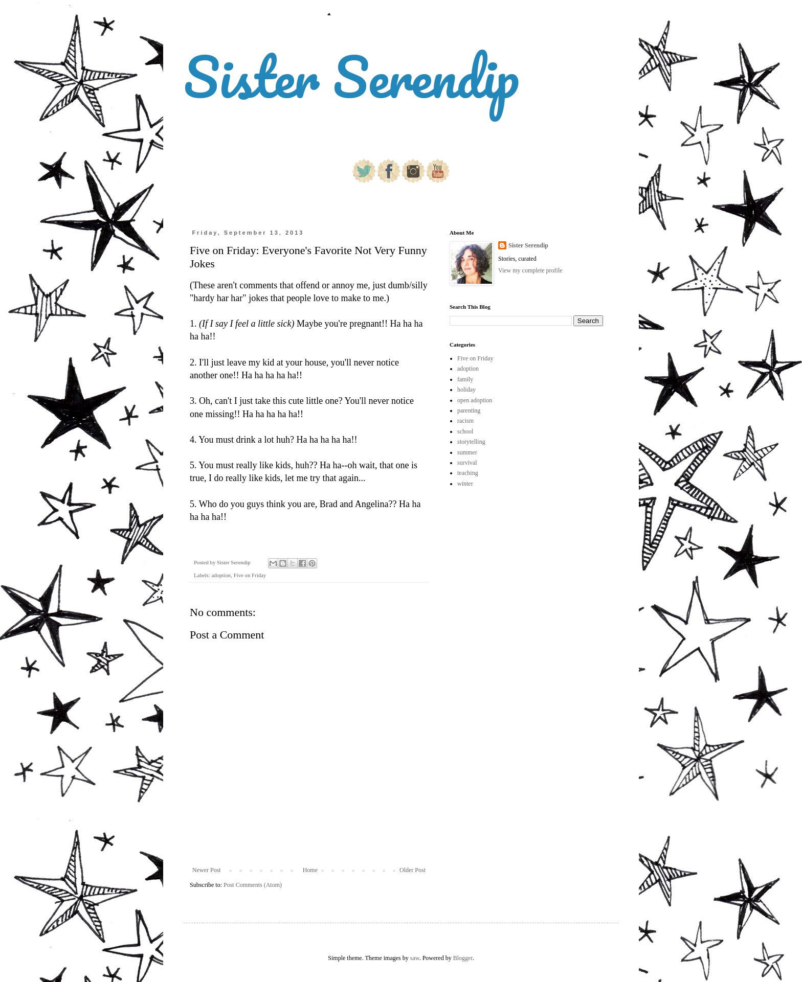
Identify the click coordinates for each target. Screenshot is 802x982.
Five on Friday (250, 575)
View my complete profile (530, 270)
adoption (221, 575)
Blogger (463, 958)
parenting (468, 410)
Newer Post (206, 870)
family (465, 379)
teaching (467, 472)
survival (467, 462)
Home (310, 870)
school (465, 431)
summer (467, 452)
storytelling (471, 441)
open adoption (474, 400)
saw (414, 958)
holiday (466, 389)
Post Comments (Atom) (253, 884)
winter (465, 483)
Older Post (412, 870)
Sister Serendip (351, 76)
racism (465, 420)
